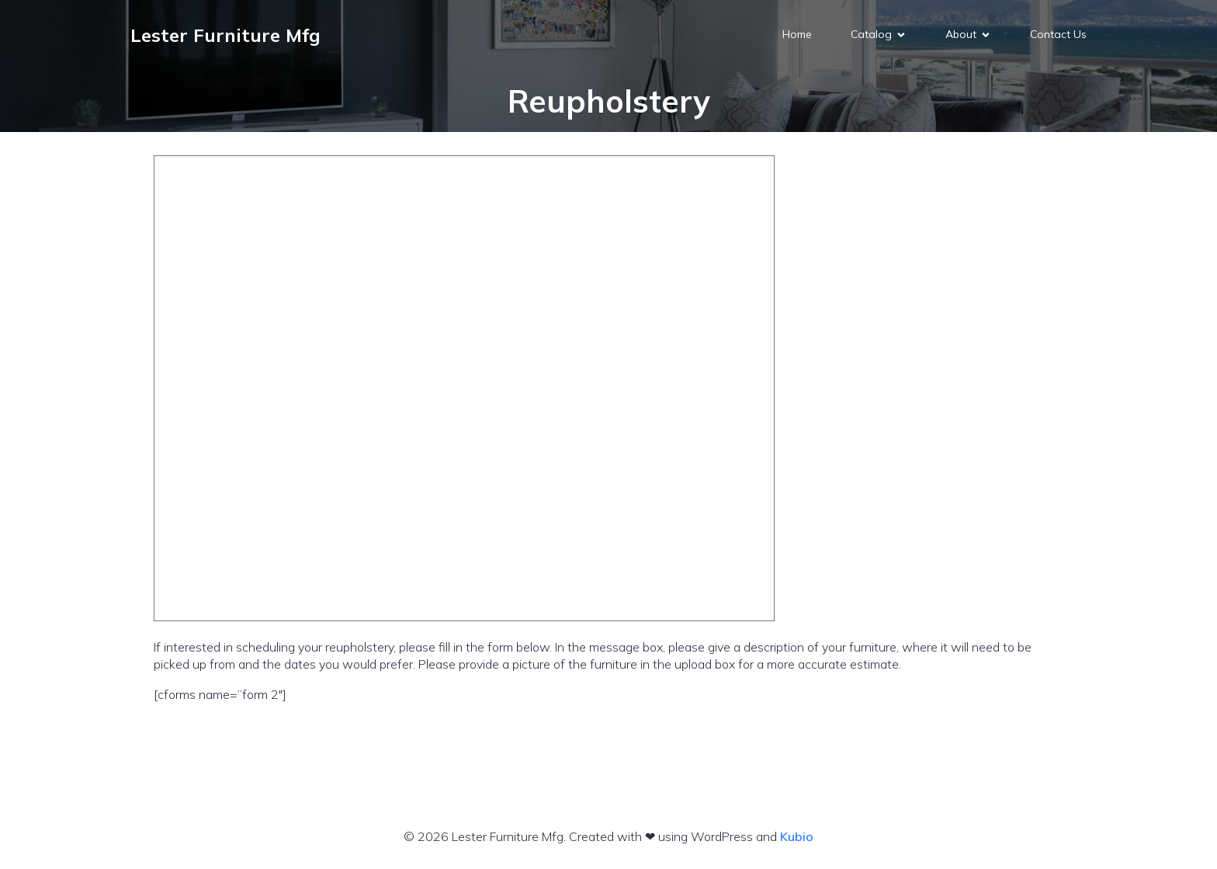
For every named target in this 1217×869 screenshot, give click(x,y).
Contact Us (1058, 35)
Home (797, 35)
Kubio (796, 836)
